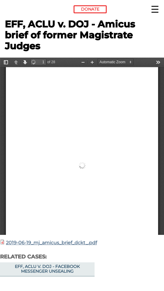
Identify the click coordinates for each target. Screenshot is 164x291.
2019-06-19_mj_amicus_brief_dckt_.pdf (51, 243)
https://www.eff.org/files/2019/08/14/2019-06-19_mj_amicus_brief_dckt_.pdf (82, 146)
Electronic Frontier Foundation (21, 10)
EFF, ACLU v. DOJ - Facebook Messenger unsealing (47, 269)
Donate (90, 9)
